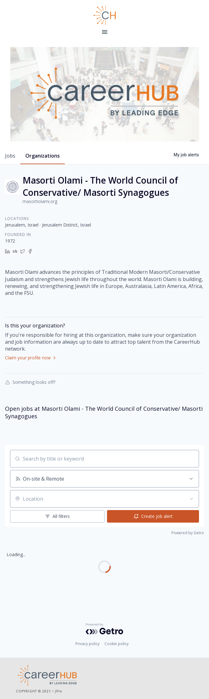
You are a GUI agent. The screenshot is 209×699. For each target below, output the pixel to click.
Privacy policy (87, 643)
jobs (10, 155)
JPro (58, 691)
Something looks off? (30, 382)
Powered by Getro (187, 532)
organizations (42, 155)
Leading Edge (104, 15)
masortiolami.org (40, 201)
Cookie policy (116, 643)
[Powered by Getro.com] (104, 628)
